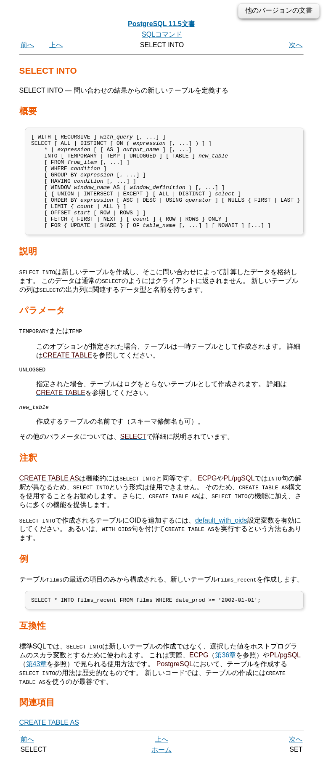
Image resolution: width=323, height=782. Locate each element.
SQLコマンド (162, 34)
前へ (27, 44)
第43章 (36, 686)
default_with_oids (221, 541)
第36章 (225, 677)
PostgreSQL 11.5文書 (161, 23)
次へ (295, 44)
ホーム (161, 772)
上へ (56, 44)
